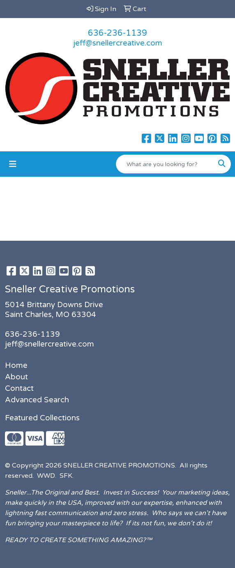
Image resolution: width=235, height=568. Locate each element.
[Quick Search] (165, 164)
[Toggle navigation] (12, 164)
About (16, 376)
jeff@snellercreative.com (117, 43)
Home (16, 365)
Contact (19, 388)
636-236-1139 (117, 33)
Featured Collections (42, 417)
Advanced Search (37, 399)
